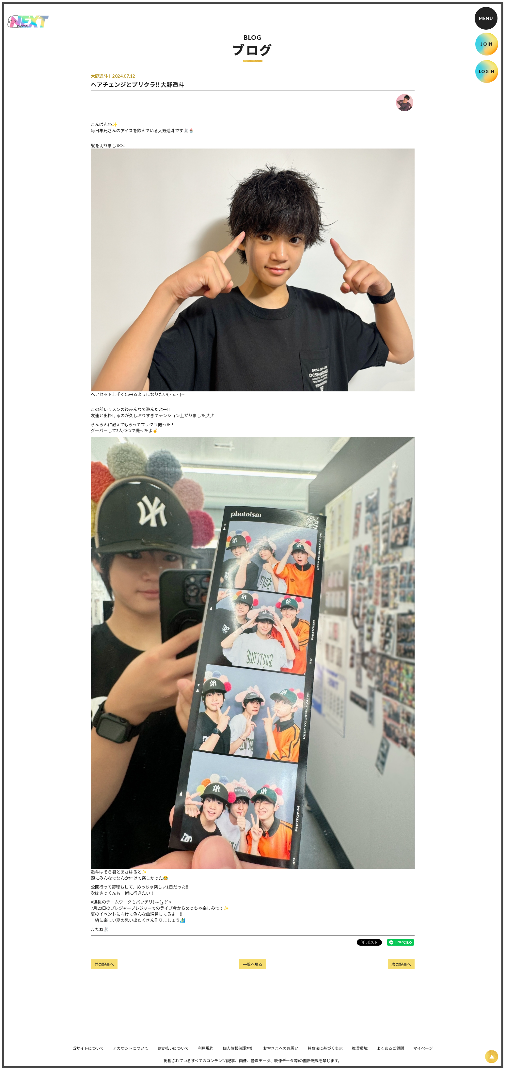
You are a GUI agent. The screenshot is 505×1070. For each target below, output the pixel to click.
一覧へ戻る (252, 964)
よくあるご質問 (390, 1052)
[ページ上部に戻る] (491, 1056)
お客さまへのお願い (280, 1052)
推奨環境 (360, 1052)
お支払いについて (173, 1052)
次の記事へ (401, 964)
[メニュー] (486, 18)
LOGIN (487, 71)
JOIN (487, 44)
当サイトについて (88, 1052)
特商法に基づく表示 (325, 1052)
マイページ (423, 1052)
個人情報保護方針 (238, 1052)
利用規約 (205, 1052)
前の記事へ (104, 964)
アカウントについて (130, 1052)
